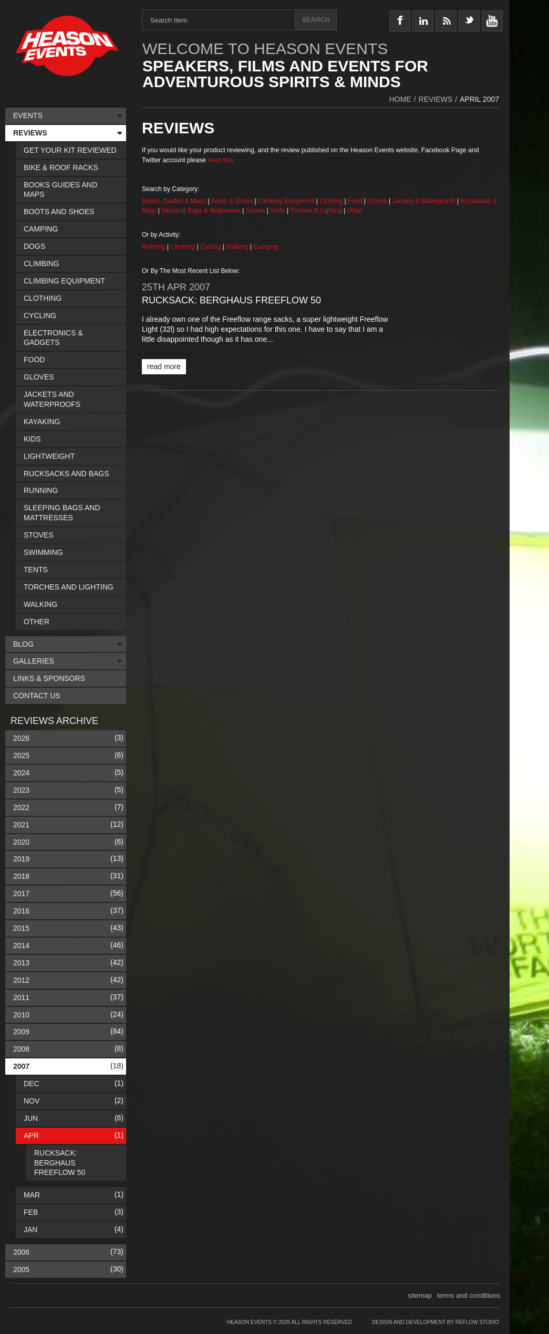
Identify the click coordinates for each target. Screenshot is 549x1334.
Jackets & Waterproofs (423, 201)
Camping (265, 246)
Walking (238, 246)
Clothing (331, 201)
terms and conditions (468, 1295)
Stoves (256, 210)
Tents (278, 210)
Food (356, 201)
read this (220, 160)
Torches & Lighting (316, 210)
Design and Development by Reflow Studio (435, 1322)
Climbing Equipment (286, 201)
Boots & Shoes (232, 201)
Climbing (184, 246)
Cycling (211, 246)
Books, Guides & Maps (174, 201)
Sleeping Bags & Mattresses (201, 210)
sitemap (420, 1295)
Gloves (377, 201)
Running (154, 246)
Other (355, 210)
